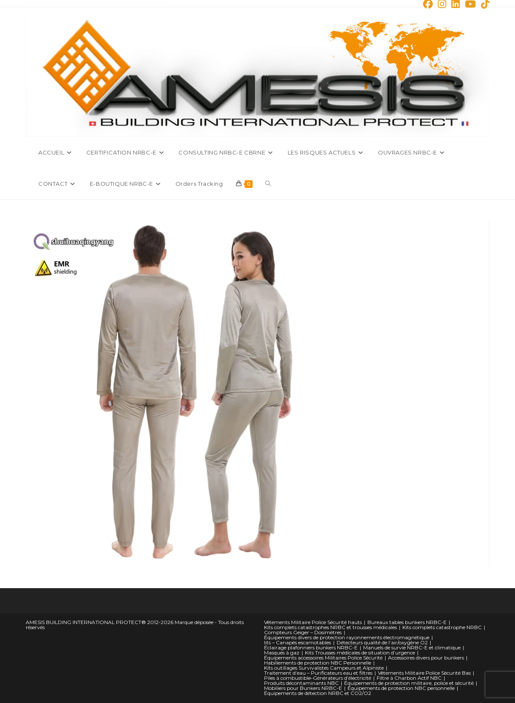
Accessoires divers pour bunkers (426, 657)
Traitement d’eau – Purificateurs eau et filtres (318, 673)
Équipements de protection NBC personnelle (401, 688)
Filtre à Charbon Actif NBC (409, 678)
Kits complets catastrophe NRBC (442, 627)
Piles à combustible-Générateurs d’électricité (317, 678)
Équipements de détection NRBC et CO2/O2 (317, 693)
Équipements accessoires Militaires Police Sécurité (323, 657)
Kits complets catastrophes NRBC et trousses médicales (330, 627)
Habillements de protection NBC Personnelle (317, 663)
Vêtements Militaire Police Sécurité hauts (313, 622)
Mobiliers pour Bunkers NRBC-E (303, 688)
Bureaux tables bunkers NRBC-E (407, 622)
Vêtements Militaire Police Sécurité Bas (424, 673)
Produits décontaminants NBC (301, 683)
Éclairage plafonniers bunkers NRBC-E (311, 647)
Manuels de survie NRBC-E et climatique (412, 647)
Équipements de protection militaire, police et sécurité (409, 683)
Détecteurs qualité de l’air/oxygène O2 (382, 642)
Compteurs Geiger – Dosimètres (303, 632)
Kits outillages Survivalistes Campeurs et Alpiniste (324, 668)
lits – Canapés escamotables (297, 642)
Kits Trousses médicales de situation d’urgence (360, 652)
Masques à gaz (281, 652)
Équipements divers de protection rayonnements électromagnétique (346, 637)
